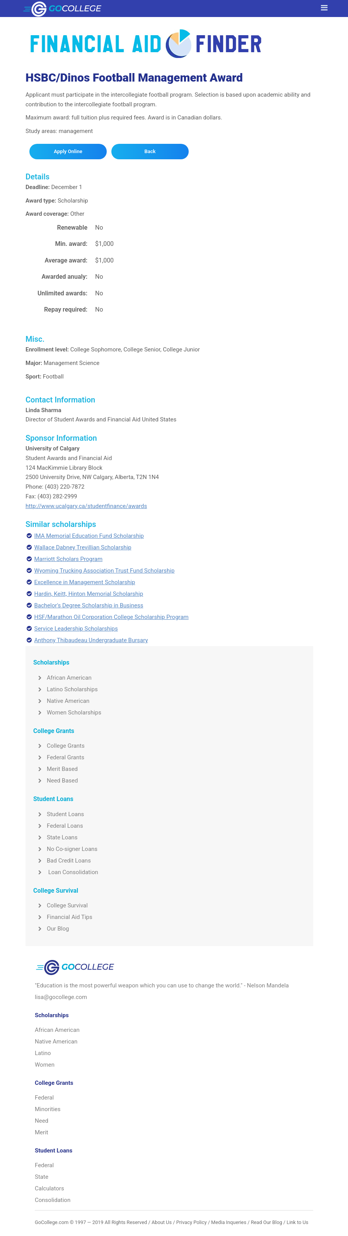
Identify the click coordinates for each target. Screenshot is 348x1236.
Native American (61, 700)
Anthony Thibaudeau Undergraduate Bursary (91, 640)
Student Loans (58, 814)
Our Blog (51, 928)
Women (45, 1064)
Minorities (48, 1109)
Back (149, 151)
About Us (162, 1222)
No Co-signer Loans (65, 849)
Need (41, 1120)
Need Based (55, 780)
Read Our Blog (266, 1222)
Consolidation (52, 1200)
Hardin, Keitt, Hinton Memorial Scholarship (88, 593)
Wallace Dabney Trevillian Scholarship (82, 547)
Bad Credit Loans (62, 860)
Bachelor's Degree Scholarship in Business (88, 605)
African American (62, 677)
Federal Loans (58, 825)
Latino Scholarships (65, 689)
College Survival (60, 905)
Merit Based (55, 768)
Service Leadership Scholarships (76, 628)
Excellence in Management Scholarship (84, 582)
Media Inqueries (228, 1222)
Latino (43, 1053)
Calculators (49, 1188)
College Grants (59, 745)
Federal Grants (58, 757)
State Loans (55, 837)
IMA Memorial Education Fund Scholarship (89, 535)
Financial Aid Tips (62, 917)
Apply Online (68, 151)
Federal (44, 1097)
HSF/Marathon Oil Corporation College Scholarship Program (111, 617)
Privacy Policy (191, 1222)
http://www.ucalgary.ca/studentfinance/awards (86, 506)
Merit (41, 1132)
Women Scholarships (67, 712)
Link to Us (297, 1222)
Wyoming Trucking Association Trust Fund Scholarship (104, 570)
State (41, 1176)
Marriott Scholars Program (68, 559)
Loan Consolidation (65, 872)
